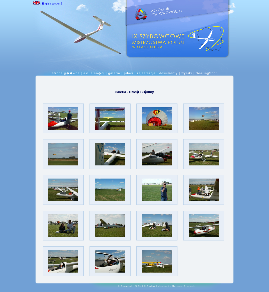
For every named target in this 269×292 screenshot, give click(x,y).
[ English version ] (47, 3)
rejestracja (146, 73)
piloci (128, 73)
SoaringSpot (206, 73)
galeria (114, 73)
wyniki (187, 73)
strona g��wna (66, 73)
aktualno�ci (94, 73)
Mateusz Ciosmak (183, 286)
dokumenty (168, 73)
